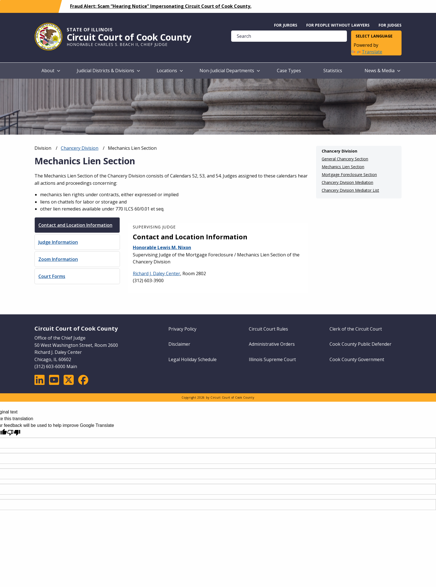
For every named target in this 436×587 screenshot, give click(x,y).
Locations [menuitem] (167, 70)
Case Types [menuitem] (289, 70)
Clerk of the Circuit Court (356, 329)
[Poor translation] (13, 432)
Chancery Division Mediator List (350, 190)
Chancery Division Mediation (347, 182)
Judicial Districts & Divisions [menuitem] (105, 70)
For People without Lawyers (338, 25)
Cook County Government (357, 359)
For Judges (390, 25)
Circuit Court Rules (268, 329)
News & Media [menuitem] (380, 70)
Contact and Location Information (75, 225)
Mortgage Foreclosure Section (349, 174)
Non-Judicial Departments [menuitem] (227, 70)
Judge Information (58, 242)
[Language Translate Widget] (376, 36)
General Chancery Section (345, 159)
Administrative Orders (272, 344)
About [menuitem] (47, 70)
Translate (366, 52)
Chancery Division (79, 148)
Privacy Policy (182, 329)
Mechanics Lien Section (343, 166)
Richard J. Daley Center (156, 273)
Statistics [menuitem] (332, 70)
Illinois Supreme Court (272, 359)
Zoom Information (58, 259)
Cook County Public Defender (360, 344)
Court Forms (51, 276)
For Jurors (285, 25)
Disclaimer (179, 344)
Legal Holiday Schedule (192, 359)
